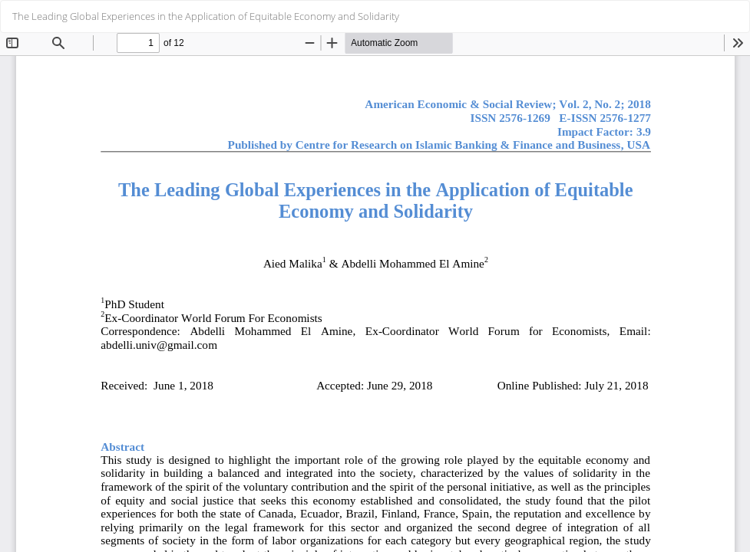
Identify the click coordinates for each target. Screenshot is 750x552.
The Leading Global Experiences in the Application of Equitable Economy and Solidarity (205, 16)
